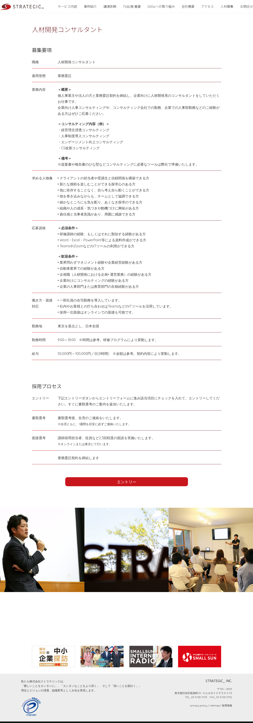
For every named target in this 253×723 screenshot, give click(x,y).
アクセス (207, 6)
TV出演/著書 (132, 6)
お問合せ (246, 6)
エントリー (126, 482)
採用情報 (227, 705)
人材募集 (226, 6)
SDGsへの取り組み (161, 6)
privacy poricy (198, 705)
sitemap (214, 705)
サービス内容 (67, 6)
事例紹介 (90, 6)
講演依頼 (109, 6)
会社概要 (188, 6)
